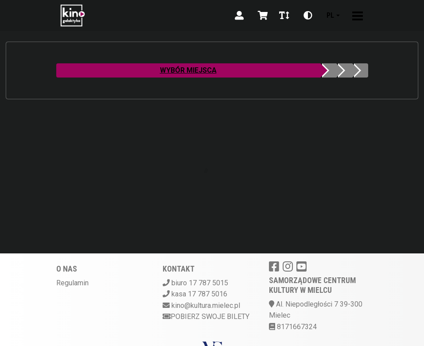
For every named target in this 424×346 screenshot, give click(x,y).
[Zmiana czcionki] (284, 15)
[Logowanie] (239, 15)
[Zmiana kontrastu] (307, 15)
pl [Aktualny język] (330, 15)
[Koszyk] (261, 15)
